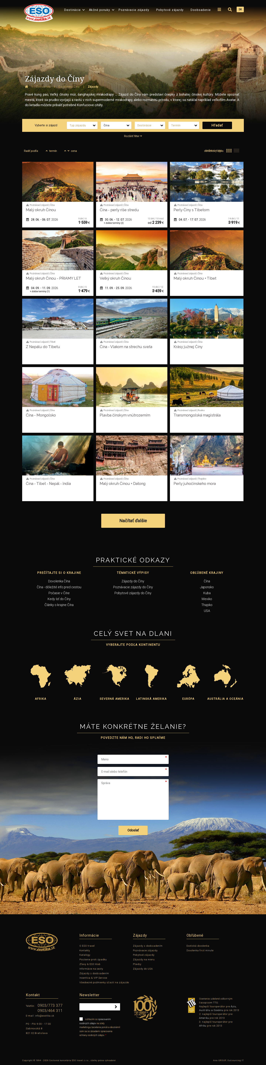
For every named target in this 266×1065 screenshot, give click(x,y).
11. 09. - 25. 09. (116, 288)
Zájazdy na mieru (144, 959)
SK (240, 9)
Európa (188, 699)
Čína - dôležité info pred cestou (59, 587)
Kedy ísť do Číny (59, 599)
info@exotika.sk (44, 1015)
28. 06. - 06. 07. (42, 219)
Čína (207, 581)
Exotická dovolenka (198, 945)
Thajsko (206, 605)
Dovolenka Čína (59, 581)
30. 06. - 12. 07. (116, 219)
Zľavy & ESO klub (89, 964)
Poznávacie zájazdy (133, 10)
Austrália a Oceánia (225, 699)
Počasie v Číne (59, 593)
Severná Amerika (114, 699)
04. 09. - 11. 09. (42, 288)
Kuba (207, 593)
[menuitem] (38, 11)
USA (207, 611)
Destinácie (72, 10)
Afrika (40, 699)
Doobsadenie (200, 10)
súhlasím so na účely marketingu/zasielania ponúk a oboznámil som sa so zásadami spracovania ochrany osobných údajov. (99, 1027)
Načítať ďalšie (133, 520)
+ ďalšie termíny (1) (40, 291)
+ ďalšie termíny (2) (114, 223)
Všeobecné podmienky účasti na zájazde (104, 982)
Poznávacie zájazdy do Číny (133, 587)
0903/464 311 (50, 1010)
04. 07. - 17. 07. (190, 219)
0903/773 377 (50, 1005)
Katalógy (84, 954)
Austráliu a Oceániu (211, 1010)
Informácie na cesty (91, 968)
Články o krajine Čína (59, 605)
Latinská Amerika (151, 699)
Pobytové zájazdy (170, 10)
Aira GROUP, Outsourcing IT (228, 1060)
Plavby (137, 964)
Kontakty (84, 950)
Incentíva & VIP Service (93, 977)
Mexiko (207, 599)
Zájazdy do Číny (133, 581)
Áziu (233, 1006)
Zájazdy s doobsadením (94, 973)
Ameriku (204, 1018)
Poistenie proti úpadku (93, 959)
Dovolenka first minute (200, 950)
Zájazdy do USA (143, 968)
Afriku (202, 1025)
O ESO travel (87, 945)
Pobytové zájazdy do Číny (132, 593)
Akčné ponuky (99, 10)
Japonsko (207, 587)
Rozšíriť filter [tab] (133, 136)
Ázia (77, 699)
